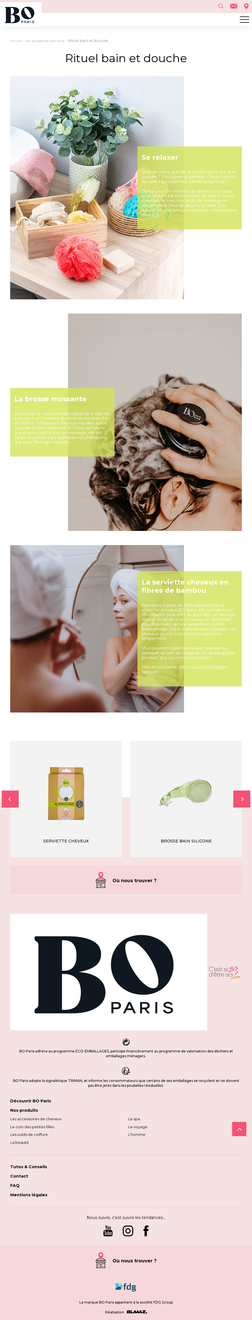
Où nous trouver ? (134, 880)
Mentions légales (28, 1194)
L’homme (136, 1134)
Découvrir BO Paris (30, 1100)
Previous (10, 799)
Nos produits (24, 1110)
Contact (19, 1176)
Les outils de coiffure (29, 1134)
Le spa (134, 1119)
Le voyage (137, 1126)
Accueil (16, 41)
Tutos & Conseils (28, 1166)
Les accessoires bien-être (45, 41)
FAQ (15, 1185)
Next (241, 799)
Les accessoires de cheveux (36, 1119)
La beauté (19, 1142)
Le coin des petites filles (32, 1126)
